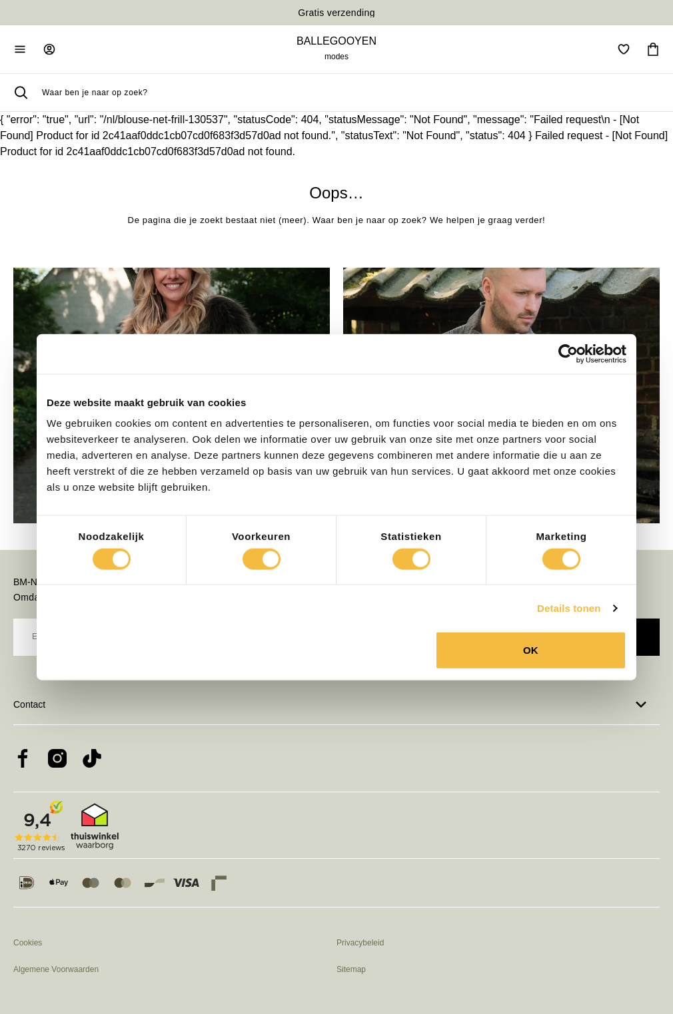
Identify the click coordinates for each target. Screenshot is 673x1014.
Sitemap (351, 969)
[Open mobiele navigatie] (20, 49)
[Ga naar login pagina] (49, 49)
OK (530, 650)
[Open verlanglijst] (623, 49)
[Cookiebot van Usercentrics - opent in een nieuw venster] (568, 354)
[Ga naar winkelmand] (653, 49)
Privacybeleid (360, 942)
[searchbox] (351, 92)
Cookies (27, 942)
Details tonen (568, 607)
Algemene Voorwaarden (56, 969)
